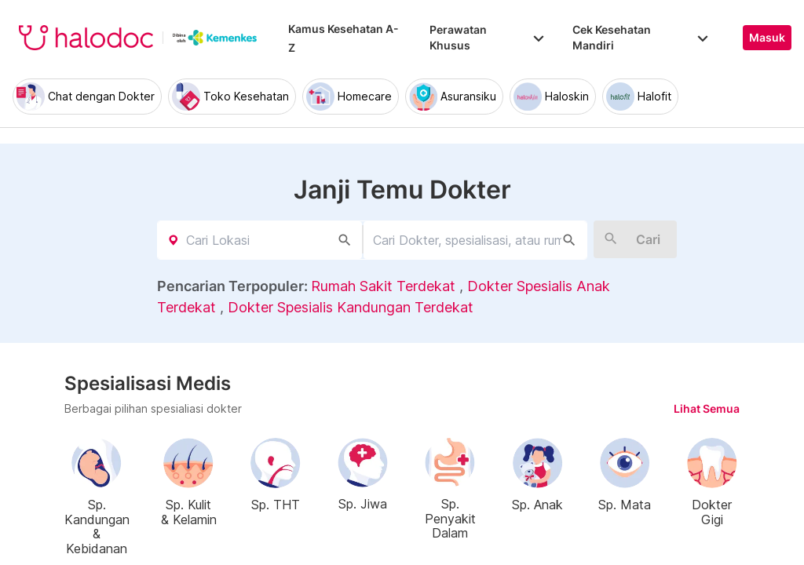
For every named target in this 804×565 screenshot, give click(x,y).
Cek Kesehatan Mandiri (641, 37)
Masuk (767, 37)
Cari (648, 239)
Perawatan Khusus (488, 37)
